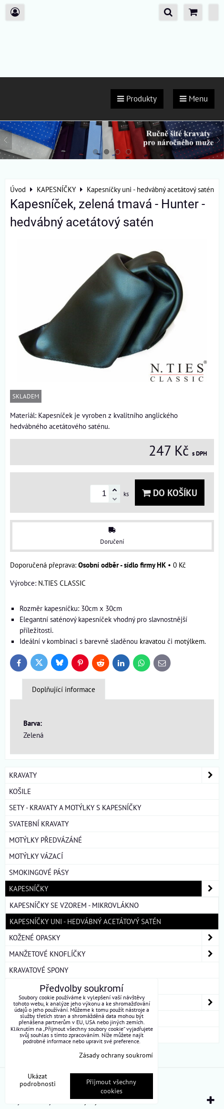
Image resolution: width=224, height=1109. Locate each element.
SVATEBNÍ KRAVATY (39, 823)
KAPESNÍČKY (114, 888)
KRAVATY (114, 775)
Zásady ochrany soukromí (116, 1054)
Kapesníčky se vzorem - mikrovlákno (74, 905)
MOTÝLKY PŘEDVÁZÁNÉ (45, 839)
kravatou (152, 641)
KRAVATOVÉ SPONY (38, 970)
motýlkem (189, 641)
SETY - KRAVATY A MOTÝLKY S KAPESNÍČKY (75, 807)
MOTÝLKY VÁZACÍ (36, 856)
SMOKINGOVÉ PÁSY (39, 872)
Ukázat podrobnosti (38, 1080)
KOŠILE (20, 791)
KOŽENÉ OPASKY (114, 938)
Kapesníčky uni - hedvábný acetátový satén (85, 921)
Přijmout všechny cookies (111, 1086)
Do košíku (169, 493)
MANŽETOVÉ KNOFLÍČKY (114, 954)
